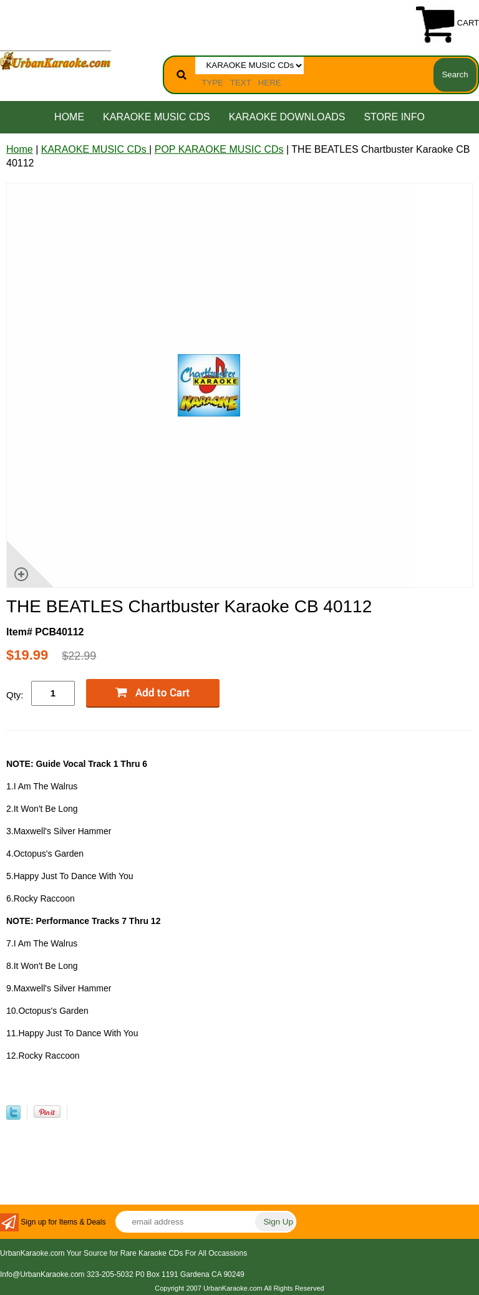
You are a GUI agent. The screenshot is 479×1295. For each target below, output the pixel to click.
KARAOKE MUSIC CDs (156, 117)
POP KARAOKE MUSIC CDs (219, 149)
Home (69, 117)
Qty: (15, 695)
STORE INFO (394, 117)
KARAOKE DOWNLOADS (287, 117)
